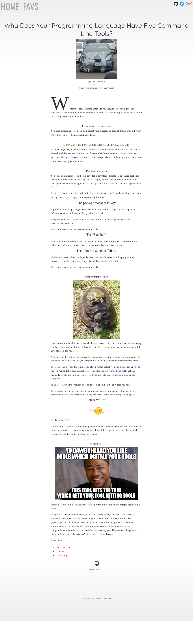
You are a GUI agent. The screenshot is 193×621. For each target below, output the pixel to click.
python (95, 88)
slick (106, 597)
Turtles (60, 549)
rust (105, 88)
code (82, 88)
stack (111, 88)
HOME (11, 6)
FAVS (30, 6)
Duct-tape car (63, 545)
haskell (88, 88)
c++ (101, 88)
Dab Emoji (62, 553)
